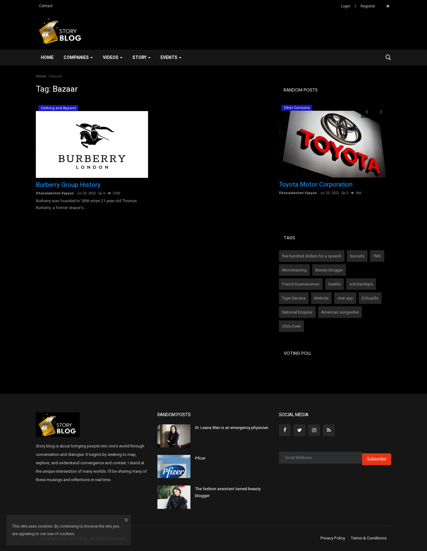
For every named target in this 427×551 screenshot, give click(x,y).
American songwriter (340, 312)
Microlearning (294, 270)
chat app (345, 298)
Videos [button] (112, 57)
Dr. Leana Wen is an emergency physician (231, 428)
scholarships (361, 284)
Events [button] (171, 57)
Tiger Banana (293, 298)
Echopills (370, 298)
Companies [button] (78, 57)
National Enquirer (297, 312)
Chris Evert (291, 326)
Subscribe (376, 459)
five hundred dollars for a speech (311, 256)
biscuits (357, 256)
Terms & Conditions (368, 538)
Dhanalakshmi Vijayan (55, 193)
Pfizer (200, 458)
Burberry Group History (68, 185)
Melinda (321, 298)
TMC (377, 256)
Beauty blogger (329, 270)
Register (368, 6)
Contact (46, 6)
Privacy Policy (332, 538)
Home (47, 57)
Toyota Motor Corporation (316, 185)
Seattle (334, 284)
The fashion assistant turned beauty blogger (228, 492)
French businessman (300, 284)
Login (345, 6)
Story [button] (141, 57)
